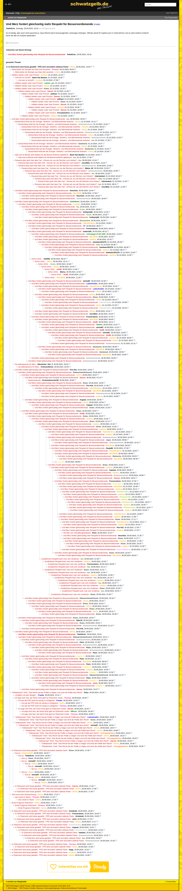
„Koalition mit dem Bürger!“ (25, 695)
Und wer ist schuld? (23, 78)
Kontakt (32, 888)
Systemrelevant (34, 380)
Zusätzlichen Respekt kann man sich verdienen (60, 559)
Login (167, 13)
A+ (9, 4)
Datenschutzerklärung (68, 888)
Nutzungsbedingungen (52, 888)
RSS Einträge (11, 888)
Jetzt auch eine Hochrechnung (24, 794)
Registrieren (173, 13)
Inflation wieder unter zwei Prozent (25, 75)
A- (6, 4)
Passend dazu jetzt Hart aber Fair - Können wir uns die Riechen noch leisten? (46, 160)
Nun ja (17, 753)
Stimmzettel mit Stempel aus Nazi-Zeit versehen (31, 69)
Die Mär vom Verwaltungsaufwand (77, 533)
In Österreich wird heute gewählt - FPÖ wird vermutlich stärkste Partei (38, 67)
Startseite (10, 13)
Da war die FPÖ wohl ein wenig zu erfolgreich (36, 700)
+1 (56, 462)
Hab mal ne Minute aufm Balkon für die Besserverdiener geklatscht (41, 155)
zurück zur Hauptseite (17, 18)
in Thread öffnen (172, 17)
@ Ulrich (52, 28)
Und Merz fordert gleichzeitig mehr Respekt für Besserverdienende (38, 119)
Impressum (40, 888)
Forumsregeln (82, 888)
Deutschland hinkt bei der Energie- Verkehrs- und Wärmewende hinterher (44, 122)
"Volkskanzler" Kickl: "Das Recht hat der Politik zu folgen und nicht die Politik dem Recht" (47, 692)
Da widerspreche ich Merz (25, 364)
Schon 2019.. (37, 259)
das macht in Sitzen (23, 797)
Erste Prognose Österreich (22, 803)
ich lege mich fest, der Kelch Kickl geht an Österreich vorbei (39, 698)
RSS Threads (23, 888)
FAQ (18, 13)
